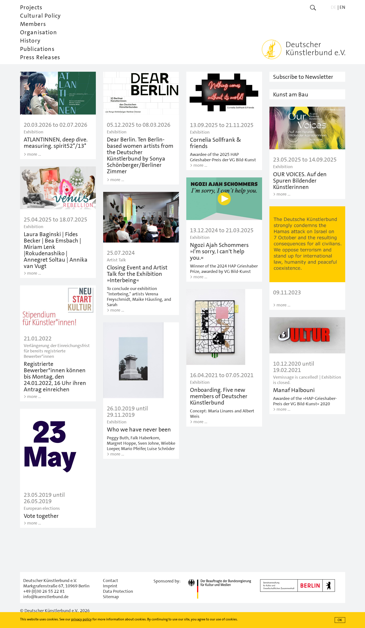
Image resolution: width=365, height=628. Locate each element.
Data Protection (118, 591)
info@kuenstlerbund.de (45, 597)
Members (33, 24)
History (30, 41)
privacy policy (81, 619)
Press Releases (40, 57)
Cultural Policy (40, 16)
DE (333, 7)
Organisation (38, 32)
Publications (37, 49)
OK (340, 620)
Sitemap (111, 597)
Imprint (110, 586)
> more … (32, 154)
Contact (110, 580)
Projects (31, 7)
